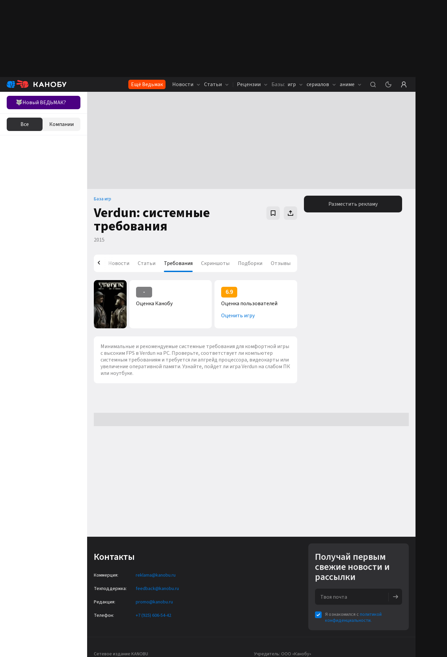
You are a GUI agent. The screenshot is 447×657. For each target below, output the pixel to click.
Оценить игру (238, 315)
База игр (102, 199)
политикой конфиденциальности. (353, 617)
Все (24, 124)
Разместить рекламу (353, 204)
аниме (350, 84)
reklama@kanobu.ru (156, 575)
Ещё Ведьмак (147, 84)
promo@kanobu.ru (154, 602)
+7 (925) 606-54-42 (153, 615)
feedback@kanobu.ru (157, 588)
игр (287, 84)
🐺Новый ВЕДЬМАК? (41, 102)
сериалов (321, 84)
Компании (61, 124)
